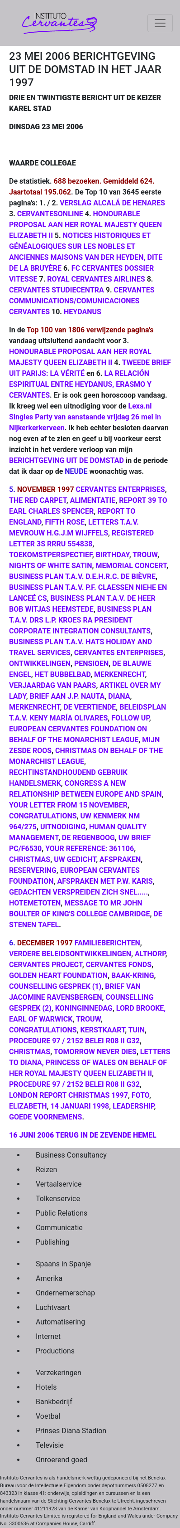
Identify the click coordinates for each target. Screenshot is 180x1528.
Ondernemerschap (65, 1293)
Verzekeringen (58, 1372)
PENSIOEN (91, 663)
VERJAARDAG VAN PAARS (52, 685)
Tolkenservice (58, 1198)
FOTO (140, 1095)
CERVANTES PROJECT (45, 964)
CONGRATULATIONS (43, 816)
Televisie (50, 1445)
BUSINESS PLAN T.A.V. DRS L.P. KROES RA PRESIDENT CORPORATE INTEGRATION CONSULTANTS (80, 620)
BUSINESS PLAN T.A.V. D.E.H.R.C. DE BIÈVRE (82, 576)
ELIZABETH (28, 1106)
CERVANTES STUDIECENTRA (56, 290)
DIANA (119, 696)
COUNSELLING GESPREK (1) (55, 986)
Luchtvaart (53, 1307)
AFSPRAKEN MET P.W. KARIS (105, 881)
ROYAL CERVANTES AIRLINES (96, 279)
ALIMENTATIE (93, 500)
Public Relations (61, 1213)
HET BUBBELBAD (62, 674)
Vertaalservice (58, 1184)
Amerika (49, 1278)
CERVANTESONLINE (50, 213)
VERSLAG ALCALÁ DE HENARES (112, 203)
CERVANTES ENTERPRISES (120, 489)
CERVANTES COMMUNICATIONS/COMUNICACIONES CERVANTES (82, 301)
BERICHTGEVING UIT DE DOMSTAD (66, 460)
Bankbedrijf (54, 1401)
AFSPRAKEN (120, 859)
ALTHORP (150, 953)
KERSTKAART (102, 1030)
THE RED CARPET (37, 500)
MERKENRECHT (119, 674)
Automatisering (60, 1322)
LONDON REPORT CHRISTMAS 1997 (68, 1095)
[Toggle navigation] (160, 23)
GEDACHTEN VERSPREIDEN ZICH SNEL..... (78, 892)
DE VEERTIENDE (89, 707)
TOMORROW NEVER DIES (95, 1051)
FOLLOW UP (130, 718)
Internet (48, 1336)
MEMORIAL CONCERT (130, 565)
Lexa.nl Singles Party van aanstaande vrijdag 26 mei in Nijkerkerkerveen (85, 417)
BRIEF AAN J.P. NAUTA (67, 696)
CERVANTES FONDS (119, 964)
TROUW (145, 554)
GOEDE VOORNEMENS (45, 1117)
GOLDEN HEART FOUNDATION (58, 975)
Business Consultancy (71, 1155)
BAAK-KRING (132, 975)
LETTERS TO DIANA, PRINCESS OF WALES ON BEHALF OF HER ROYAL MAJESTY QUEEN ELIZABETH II (90, 1062)
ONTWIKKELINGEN (40, 663)
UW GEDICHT (75, 859)
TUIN (136, 1030)
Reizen (46, 1169)
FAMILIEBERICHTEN (107, 943)
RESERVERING (33, 870)
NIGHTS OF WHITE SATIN (50, 565)
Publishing (52, 1242)
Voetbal (48, 1416)
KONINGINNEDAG (84, 1008)
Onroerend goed (61, 1459)
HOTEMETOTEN (35, 903)
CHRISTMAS (29, 859)
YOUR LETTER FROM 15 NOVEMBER (68, 805)
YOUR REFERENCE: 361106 (89, 848)
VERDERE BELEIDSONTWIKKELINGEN (70, 953)
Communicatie (59, 1227)
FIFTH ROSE (65, 522)
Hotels (46, 1387)
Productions (55, 1351)
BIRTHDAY (112, 554)
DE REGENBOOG (88, 837)
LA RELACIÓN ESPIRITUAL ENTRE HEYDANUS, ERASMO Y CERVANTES (80, 384)
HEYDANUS (82, 311)
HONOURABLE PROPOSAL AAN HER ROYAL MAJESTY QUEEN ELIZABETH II (85, 224)
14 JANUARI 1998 (79, 1106)
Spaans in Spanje (63, 1264)
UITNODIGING (62, 826)
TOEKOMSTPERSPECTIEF (50, 554)
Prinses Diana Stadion (71, 1430)
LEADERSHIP (133, 1106)
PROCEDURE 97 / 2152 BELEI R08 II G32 (74, 1041)
